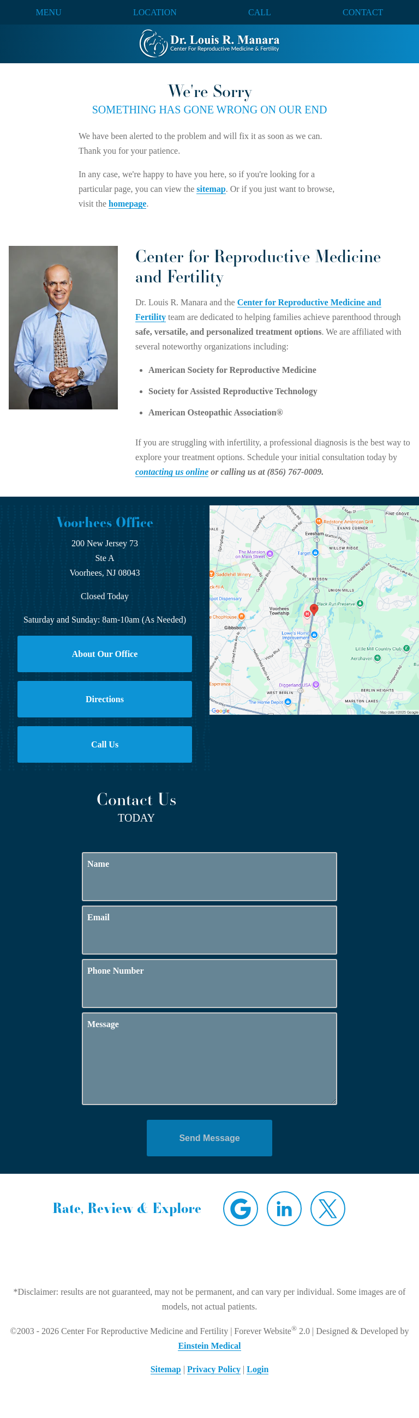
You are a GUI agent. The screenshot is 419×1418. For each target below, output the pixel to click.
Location (155, 12)
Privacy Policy (214, 1369)
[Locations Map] (314, 609)
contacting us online (171, 471)
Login (257, 1369)
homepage (127, 203)
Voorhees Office (104, 522)
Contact (363, 12)
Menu (49, 12)
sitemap (210, 189)
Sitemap (166, 1369)
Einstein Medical (209, 1345)
